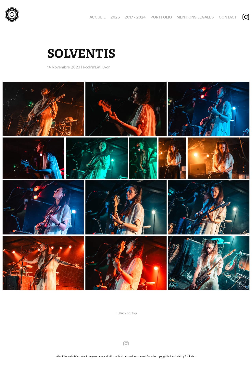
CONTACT (228, 17)
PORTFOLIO (161, 17)
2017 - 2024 (135, 17)
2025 (115, 17)
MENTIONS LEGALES (195, 17)
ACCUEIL (98, 17)
